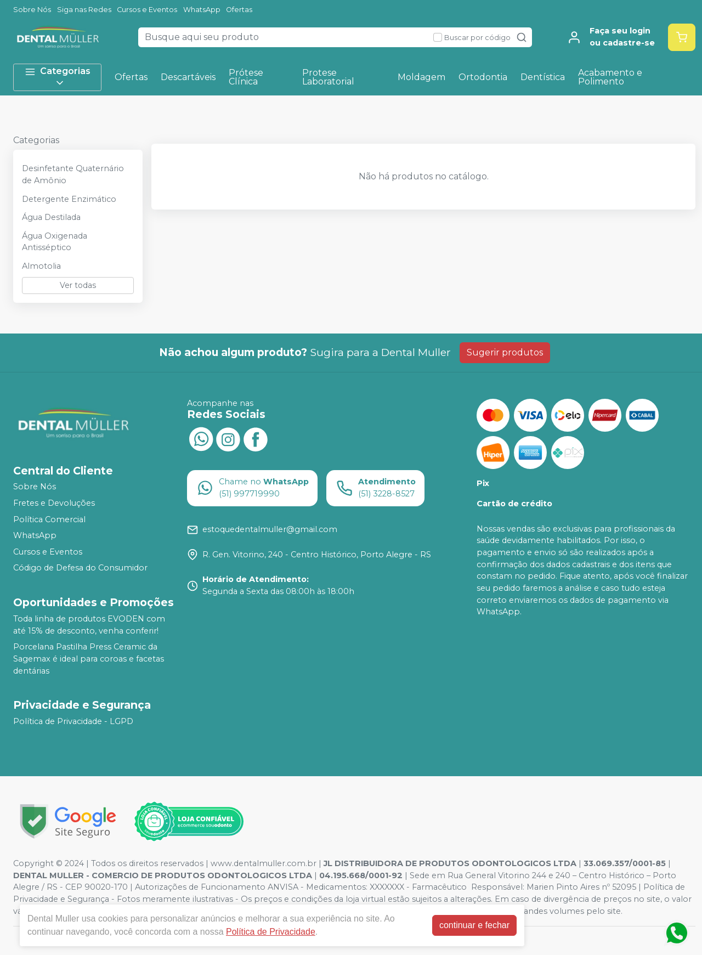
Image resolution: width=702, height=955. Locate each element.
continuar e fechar (474, 925)
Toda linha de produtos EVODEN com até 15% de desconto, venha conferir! (89, 625)
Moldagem (421, 77)
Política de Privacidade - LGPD (73, 721)
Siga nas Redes (84, 9)
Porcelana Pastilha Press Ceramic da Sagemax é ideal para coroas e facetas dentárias (88, 658)
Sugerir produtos (505, 352)
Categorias (57, 77)
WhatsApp (201, 9)
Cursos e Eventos (147, 9)
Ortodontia (482, 77)
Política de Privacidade (270, 931)
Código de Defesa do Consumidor (80, 568)
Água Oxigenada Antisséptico (54, 242)
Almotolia (41, 266)
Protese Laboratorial (328, 77)
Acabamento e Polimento (610, 77)
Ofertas (239, 9)
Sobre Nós (32, 9)
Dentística (542, 77)
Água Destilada (51, 217)
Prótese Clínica (246, 77)
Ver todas (78, 285)
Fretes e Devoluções (54, 503)
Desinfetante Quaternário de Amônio (73, 174)
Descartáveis (188, 77)
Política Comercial (49, 519)
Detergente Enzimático (69, 199)
